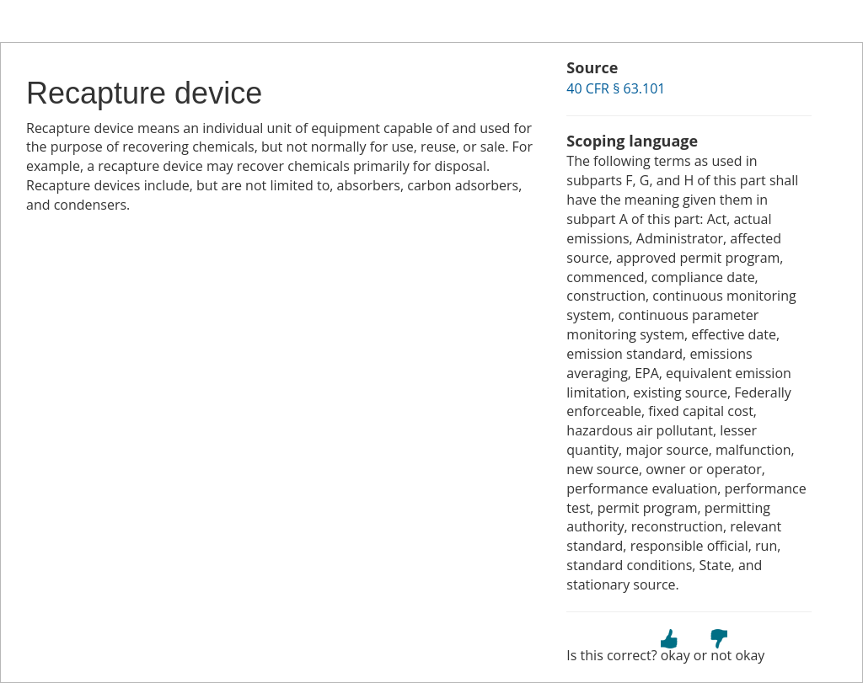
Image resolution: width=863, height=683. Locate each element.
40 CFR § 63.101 (615, 88)
